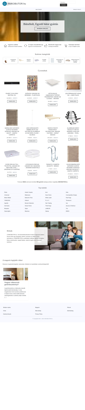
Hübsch (27, 200)
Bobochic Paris (29, 197)
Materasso (27, 195)
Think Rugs (48, 205)
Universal (6, 195)
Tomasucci (68, 200)
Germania (6, 205)
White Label (48, 197)
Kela (67, 192)
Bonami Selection (29, 203)
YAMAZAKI (7, 200)
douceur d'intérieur (70, 205)
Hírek (4, 310)
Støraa (47, 211)
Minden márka (7, 307)
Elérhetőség (70, 310)
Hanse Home (28, 205)
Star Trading (48, 203)
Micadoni (6, 208)
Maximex (27, 211)
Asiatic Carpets (29, 192)
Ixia (67, 203)
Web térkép (39, 9)
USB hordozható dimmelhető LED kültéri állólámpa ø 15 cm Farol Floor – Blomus (32, 131)
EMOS (67, 211)
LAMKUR (47, 208)
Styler (26, 208)
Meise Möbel (7, 197)
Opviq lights (7, 211)
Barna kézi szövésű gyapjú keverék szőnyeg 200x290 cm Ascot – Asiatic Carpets (12, 131)
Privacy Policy (77, 9)
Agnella (6, 203)
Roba (5, 192)
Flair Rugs (68, 197)
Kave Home (48, 195)
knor (46, 192)
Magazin (37, 307)
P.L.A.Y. (47, 200)
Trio (67, 208)
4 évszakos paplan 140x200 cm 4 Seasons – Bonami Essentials (32, 166)
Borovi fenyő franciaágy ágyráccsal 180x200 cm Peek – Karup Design (53, 131)
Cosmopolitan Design (71, 195)
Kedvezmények (7, 314)
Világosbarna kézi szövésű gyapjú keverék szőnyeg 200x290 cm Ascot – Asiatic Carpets (73, 168)
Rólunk (69, 307)
